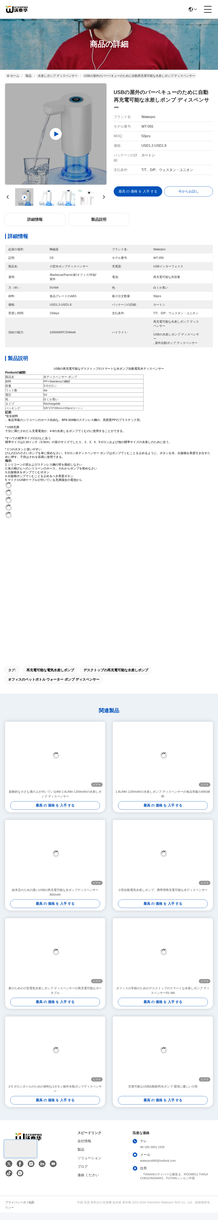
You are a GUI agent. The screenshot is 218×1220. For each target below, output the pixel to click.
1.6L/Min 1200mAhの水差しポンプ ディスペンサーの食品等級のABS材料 (163, 801)
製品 (29, 75)
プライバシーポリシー (15, 1212)
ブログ (82, 1174)
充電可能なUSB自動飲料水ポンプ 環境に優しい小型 (163, 1094)
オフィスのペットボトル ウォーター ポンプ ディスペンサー (53, 687)
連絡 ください (88, 1182)
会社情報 (84, 1148)
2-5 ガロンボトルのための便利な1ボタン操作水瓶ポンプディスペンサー (55, 1096)
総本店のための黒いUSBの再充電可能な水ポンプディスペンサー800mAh (55, 900)
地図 (31, 1209)
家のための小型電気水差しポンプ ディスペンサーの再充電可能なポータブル (55, 998)
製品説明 (98, 219)
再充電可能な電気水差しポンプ (50, 677)
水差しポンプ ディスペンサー (57, 75)
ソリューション (89, 1165)
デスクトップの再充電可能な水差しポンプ (115, 677)
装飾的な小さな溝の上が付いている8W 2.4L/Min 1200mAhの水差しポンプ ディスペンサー (55, 801)
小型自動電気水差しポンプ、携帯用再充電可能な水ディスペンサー (163, 897)
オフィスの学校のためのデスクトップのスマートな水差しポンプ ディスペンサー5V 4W (162, 998)
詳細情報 (35, 219)
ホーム (13, 75)
